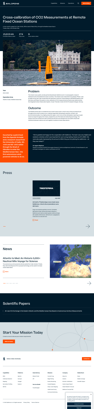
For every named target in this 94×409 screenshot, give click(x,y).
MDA (4, 376)
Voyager (20, 381)
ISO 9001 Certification (67, 381)
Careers (64, 378)
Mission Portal (36, 376)
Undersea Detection (7, 378)
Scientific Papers (81, 381)
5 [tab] (17, 283)
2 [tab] (7, 283)
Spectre (19, 376)
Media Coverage (81, 378)
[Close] (91, 398)
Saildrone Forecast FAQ (67, 389)
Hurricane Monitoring (52, 392)
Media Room (80, 372)
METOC (4, 386)
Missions (50, 372)
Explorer (20, 384)
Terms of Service (35, 402)
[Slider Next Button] (88, 226)
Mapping (5, 381)
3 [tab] (10, 283)
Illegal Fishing (51, 378)
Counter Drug (51, 376)
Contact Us (86, 358)
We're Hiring (86, 3)
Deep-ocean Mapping (53, 386)
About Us (64, 376)
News (78, 376)
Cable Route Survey (52, 389)
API (33, 378)
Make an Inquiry (9, 341)
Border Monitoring (52, 381)
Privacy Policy (26, 402)
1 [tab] (4, 226)
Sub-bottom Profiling (7, 384)
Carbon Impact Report (67, 384)
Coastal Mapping (51, 384)
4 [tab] (13, 283)
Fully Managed (36, 387)
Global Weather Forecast (68, 386)
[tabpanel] (46, 200)
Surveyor (20, 378)
